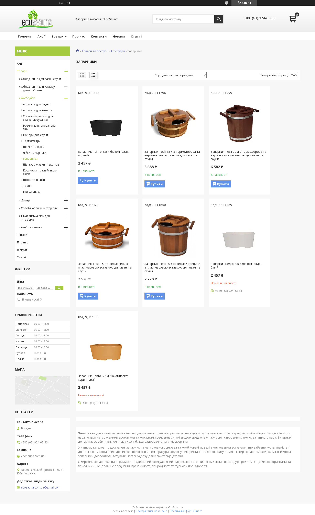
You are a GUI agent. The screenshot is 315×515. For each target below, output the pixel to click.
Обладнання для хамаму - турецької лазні (39, 88)
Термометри (32, 141)
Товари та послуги (95, 51)
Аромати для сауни (36, 104)
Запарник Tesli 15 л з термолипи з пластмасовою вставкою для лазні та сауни (273, 155)
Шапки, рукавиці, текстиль (41, 164)
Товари (57, 36)
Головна (24, 36)
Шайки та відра (33, 147)
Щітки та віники (34, 180)
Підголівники (32, 191)
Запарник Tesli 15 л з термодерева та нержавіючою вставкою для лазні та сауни (157, 155)
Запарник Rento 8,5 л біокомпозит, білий (150, 265)
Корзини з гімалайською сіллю (40, 172)
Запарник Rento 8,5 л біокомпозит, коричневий (211, 265)
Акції (41, 36)
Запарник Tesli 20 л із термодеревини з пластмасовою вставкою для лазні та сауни (102, 267)
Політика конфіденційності (186, 511)
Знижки (22, 235)
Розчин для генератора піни (39, 127)
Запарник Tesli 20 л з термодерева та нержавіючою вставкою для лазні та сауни (214, 155)
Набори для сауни (35, 135)
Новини (119, 36)
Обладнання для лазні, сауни (41, 79)
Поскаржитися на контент (151, 511)
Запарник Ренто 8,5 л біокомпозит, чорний (93, 153)
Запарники (30, 158)
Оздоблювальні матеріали (39, 208)
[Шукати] (218, 19)
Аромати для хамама (37, 110)
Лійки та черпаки (34, 153)
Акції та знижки (31, 227)
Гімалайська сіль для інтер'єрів (35, 217)
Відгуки (22, 250)
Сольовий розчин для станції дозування (38, 118)
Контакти (99, 36)
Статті (136, 36)
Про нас (78, 36)
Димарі (26, 200)
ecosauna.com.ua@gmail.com (41, 487)
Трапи (27, 186)
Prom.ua (178, 507)
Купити (90, 180)
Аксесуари (118, 51)
